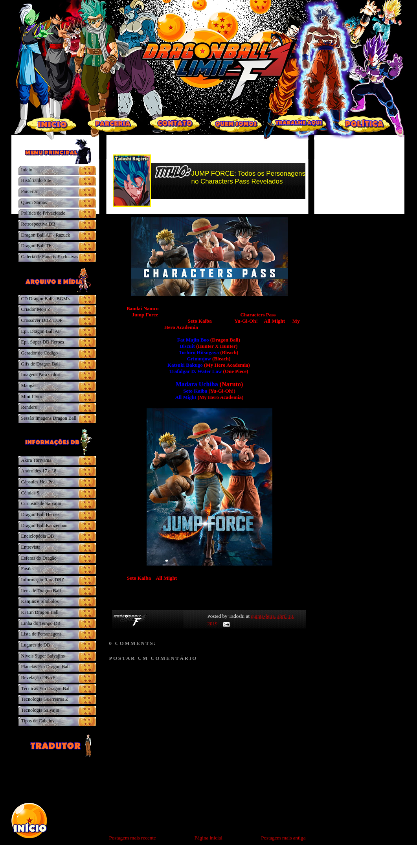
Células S (30, 493)
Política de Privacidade (43, 213)
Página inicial (208, 838)
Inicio (27, 170)
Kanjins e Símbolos (40, 601)
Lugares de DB (35, 645)
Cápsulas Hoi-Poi (38, 482)
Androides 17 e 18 (39, 471)
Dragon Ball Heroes (40, 514)
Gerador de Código (39, 353)
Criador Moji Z (36, 309)
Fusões (28, 568)
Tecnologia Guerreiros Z (44, 699)
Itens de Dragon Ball (41, 590)
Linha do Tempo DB (41, 623)
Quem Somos (34, 202)
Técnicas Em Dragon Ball (46, 688)
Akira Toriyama (36, 460)
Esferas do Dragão (39, 558)
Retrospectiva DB (38, 224)
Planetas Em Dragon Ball (45, 666)
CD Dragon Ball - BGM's (45, 298)
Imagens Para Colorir (41, 374)
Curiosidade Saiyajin (41, 503)
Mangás (29, 385)
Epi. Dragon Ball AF (41, 331)
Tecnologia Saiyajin (40, 710)
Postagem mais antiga (283, 838)
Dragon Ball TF (36, 245)
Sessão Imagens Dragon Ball (49, 418)
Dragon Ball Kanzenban (44, 525)
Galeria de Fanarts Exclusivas (50, 256)
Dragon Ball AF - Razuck (45, 235)
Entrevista (31, 547)
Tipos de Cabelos (37, 721)
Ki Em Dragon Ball (40, 612)
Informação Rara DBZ (42, 579)
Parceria (29, 191)
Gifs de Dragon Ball (40, 364)
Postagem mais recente (132, 838)
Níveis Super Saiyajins (43, 656)
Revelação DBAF (38, 677)
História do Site (36, 180)
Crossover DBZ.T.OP (41, 320)
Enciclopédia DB (37, 536)
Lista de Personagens (41, 634)
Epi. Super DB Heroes (42, 342)
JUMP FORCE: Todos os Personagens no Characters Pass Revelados (248, 177)
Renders (29, 407)
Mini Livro (31, 396)
